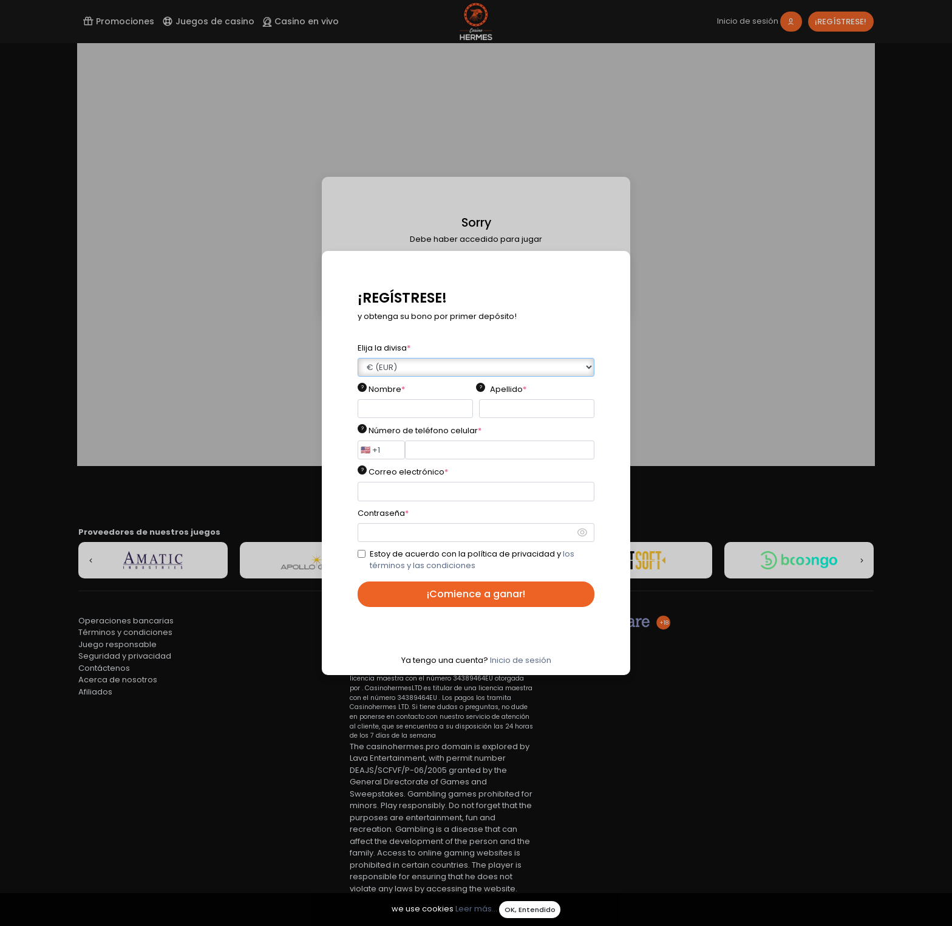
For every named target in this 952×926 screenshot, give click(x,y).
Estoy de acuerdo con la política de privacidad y (472, 560)
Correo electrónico (408, 472)
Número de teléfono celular (425, 430)
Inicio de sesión (520, 660)
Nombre (387, 389)
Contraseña (383, 513)
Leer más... (476, 909)
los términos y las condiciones (472, 560)
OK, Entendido (530, 909)
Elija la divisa (384, 348)
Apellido (508, 389)
